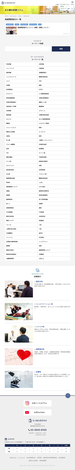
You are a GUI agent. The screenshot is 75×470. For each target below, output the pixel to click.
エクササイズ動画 (44, 123)
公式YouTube (39, 412)
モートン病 (42, 153)
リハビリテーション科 (44, 304)
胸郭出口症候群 (10, 132)
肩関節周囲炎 (24, 24)
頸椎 (40, 127)
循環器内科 (40, 349)
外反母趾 (41, 237)
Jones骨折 (42, 186)
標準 (68, 8)
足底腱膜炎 (9, 233)
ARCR (41, 89)
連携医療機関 (42, 460)
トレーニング (10, 68)
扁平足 (41, 233)
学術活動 (8, 64)
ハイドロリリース (11, 77)
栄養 (40, 165)
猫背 (40, 136)
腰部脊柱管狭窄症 (44, 191)
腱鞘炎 (8, 123)
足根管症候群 (42, 144)
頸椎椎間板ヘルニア (11, 186)
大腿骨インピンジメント (46, 140)
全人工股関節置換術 (44, 119)
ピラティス (42, 110)
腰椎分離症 (9, 157)
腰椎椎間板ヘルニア (44, 250)
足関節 (8, 85)
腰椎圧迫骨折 (10, 250)
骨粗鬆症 (41, 220)
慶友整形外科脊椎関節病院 (50, 457)
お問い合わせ (13, 457)
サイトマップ (21, 457)
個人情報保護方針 (31, 457)
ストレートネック (11, 127)
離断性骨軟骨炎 (43, 77)
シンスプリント (43, 241)
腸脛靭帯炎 (9, 199)
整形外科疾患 (33, 24)
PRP (40, 81)
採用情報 (39, 457)
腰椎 (40, 85)
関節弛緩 (8, 72)
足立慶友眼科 (62, 457)
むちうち (8, 119)
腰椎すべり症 (42, 102)
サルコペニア (10, 165)
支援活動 (41, 68)
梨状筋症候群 (10, 170)
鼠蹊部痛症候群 (10, 178)
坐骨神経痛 (42, 170)
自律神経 (8, 110)
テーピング (42, 132)
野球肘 (8, 182)
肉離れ (8, 191)
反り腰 (8, 140)
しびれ (41, 182)
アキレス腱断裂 (10, 144)
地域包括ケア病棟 (11, 106)
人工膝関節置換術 (44, 93)
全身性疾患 (42, 216)
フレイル (8, 225)
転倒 (7, 148)
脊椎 (40, 246)
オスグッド (9, 93)
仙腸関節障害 (10, 258)
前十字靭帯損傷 (43, 199)
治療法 (8, 136)
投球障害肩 (9, 89)
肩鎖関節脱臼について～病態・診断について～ (33, 27)
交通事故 (41, 254)
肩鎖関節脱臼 (10, 24)
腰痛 (40, 208)
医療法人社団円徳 (33, 460)
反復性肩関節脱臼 (44, 98)
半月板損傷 (9, 212)
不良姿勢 (41, 212)
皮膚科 (38, 372)
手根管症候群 (42, 157)
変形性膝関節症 (10, 98)
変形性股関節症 (43, 195)
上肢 (40, 24)
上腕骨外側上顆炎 (11, 229)
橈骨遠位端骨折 (43, 161)
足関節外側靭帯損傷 (11, 241)
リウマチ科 (40, 327)
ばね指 (8, 174)
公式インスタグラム (39, 403)
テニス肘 (8, 161)
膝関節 (8, 246)
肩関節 (17, 24)
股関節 (8, 195)
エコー (8, 81)
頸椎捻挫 (8, 115)
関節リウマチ (10, 220)
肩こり (8, 203)
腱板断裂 (41, 106)
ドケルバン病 (42, 174)
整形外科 (39, 281)
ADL (7, 153)
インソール (9, 237)
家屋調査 (41, 148)
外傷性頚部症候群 (44, 115)
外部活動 (41, 64)
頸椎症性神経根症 (11, 254)
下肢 (40, 229)
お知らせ (41, 258)
